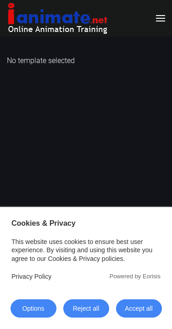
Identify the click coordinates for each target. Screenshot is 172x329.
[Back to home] (57, 18)
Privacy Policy (31, 276)
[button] (160, 18)
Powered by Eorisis (135, 276)
